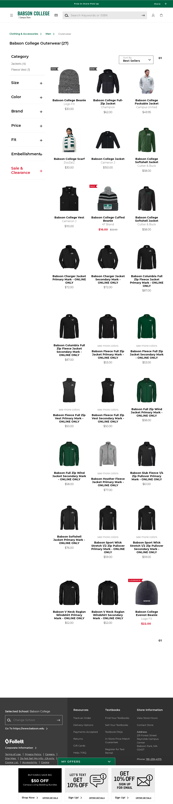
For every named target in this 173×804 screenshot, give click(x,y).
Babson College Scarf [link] (69, 159)
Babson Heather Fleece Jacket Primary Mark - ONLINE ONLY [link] (108, 482)
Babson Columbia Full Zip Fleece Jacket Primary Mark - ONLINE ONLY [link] (146, 281)
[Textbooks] (56, 15)
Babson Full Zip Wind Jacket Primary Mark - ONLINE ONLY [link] (146, 412)
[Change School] (33, 720)
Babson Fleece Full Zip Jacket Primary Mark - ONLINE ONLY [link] (108, 354)
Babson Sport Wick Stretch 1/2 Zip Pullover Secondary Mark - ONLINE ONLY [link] (146, 547)
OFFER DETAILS (50, 798)
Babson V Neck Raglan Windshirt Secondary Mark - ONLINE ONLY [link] (108, 615)
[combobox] (33, 720)
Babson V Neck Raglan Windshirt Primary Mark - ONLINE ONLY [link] (69, 615)
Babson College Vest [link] (69, 217)
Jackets (18, 64)
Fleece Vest (20, 69)
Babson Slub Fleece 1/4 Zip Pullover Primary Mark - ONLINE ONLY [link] (146, 476)
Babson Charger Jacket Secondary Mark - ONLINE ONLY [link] (108, 279)
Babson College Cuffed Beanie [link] (108, 219)
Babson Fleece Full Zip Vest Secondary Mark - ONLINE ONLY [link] (108, 418)
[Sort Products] (136, 60)
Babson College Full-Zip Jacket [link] (108, 102)
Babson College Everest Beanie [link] (146, 613)
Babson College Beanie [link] (69, 100)
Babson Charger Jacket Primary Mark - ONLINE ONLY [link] (69, 279)
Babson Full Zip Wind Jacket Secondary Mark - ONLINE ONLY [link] (69, 476)
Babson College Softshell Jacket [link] (146, 160)
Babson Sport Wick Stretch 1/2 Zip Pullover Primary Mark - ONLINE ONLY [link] (108, 547)
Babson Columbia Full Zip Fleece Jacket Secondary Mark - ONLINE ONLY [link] (69, 350)
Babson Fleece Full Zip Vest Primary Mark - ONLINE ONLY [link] (69, 418)
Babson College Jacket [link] (107, 159)
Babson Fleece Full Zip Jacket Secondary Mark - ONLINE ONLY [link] (147, 354)
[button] (11, 15)
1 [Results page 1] (160, 58)
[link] (161, 15)
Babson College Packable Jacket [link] (147, 102)
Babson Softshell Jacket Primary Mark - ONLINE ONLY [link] (69, 540)
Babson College (27, 711)
